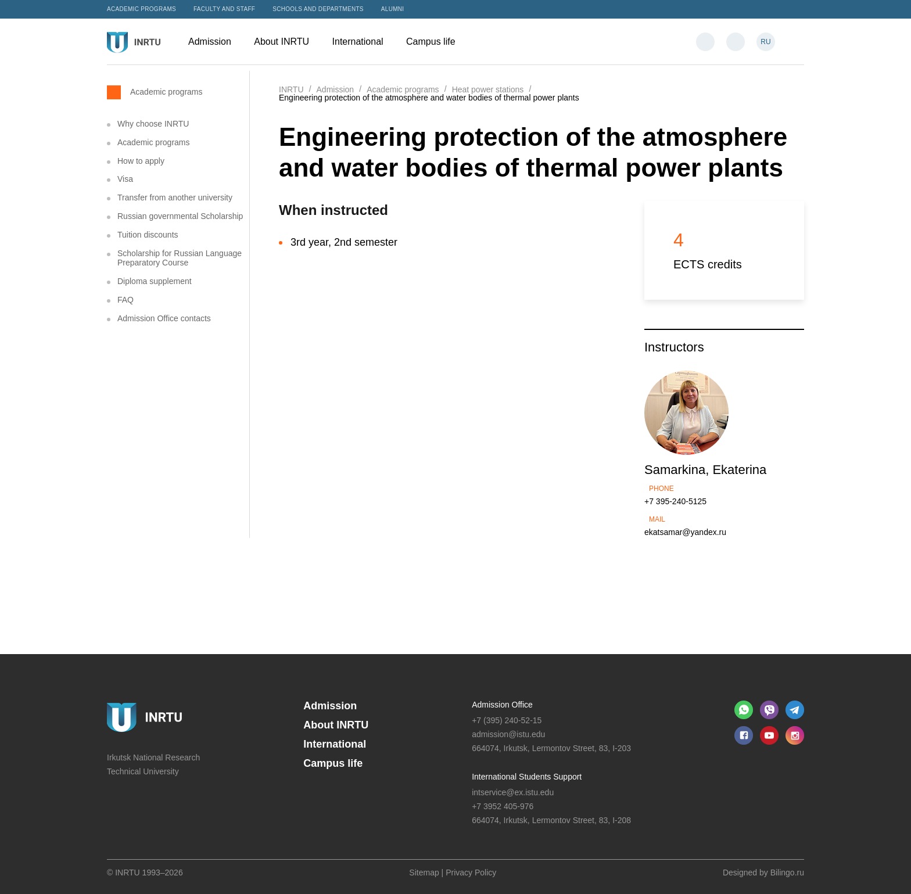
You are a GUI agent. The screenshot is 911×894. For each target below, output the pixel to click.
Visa (125, 179)
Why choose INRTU (153, 123)
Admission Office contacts (164, 318)
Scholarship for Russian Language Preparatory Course (179, 258)
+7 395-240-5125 (675, 501)
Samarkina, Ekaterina (705, 469)
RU (765, 42)
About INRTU (287, 41)
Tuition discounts (147, 234)
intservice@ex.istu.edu (513, 792)
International (363, 41)
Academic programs (141, 9)
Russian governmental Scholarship (180, 216)
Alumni (392, 9)
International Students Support (527, 777)
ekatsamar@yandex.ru (685, 532)
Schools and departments (318, 9)
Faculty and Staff (224, 9)
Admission (215, 41)
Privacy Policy (471, 872)
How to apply (140, 161)
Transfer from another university (174, 197)
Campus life (436, 41)
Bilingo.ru (787, 872)
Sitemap (424, 872)
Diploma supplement (154, 281)
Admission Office (502, 705)
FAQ (125, 299)
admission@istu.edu (508, 734)
